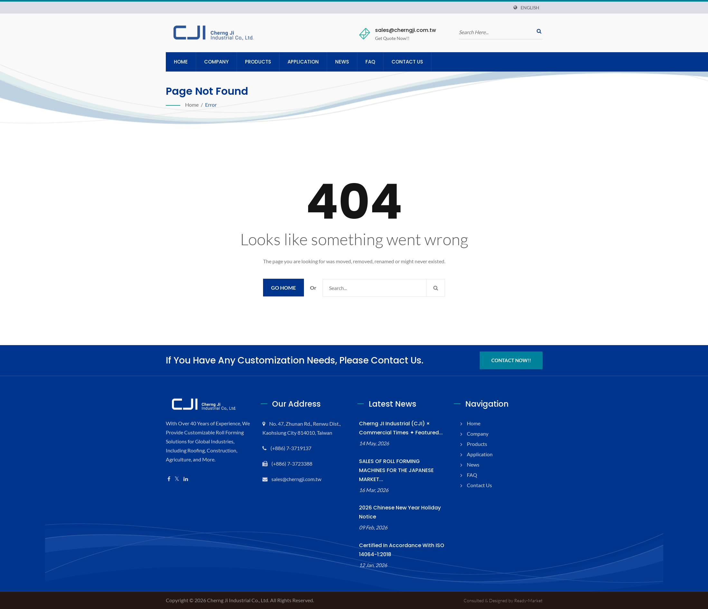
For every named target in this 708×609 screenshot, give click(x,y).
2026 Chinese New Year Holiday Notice (396, 512)
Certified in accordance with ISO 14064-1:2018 (396, 550)
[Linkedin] (186, 479)
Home (181, 61)
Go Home (283, 287)
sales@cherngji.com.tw (401, 30)
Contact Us (409, 61)
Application (304, 61)
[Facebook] (168, 479)
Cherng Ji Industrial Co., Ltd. (240, 600)
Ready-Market (528, 600)
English (529, 7)
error (212, 104)
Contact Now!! (511, 360)
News (344, 61)
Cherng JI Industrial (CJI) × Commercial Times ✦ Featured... (396, 428)
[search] (496, 32)
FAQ (372, 61)
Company (217, 61)
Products (258, 61)
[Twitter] (177, 479)
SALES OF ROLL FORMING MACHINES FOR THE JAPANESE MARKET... (398, 470)
